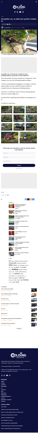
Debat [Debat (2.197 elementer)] (11, 265)
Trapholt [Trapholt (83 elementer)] (18, 280)
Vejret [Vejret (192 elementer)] (13, 282)
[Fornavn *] (19, 153)
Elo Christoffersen (7, 27)
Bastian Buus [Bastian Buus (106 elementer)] (17, 261)
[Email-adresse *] (19, 161)
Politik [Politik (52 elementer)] (16, 276)
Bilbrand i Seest (4, 314)
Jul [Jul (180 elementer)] (14, 267)
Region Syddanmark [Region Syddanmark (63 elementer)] (21, 276)
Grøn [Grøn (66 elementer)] (18, 265)
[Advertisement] (19, 65)
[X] (17, 12)
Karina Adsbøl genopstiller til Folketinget (9, 294)
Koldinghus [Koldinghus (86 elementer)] (21, 270)
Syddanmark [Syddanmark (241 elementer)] (22, 278)
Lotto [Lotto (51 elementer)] (12, 274)
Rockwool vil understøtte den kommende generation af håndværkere (20, 206)
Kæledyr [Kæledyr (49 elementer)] (10, 274)
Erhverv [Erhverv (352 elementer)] (15, 265)
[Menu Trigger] (2, 2)
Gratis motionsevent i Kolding (7, 289)
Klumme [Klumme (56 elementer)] (10, 270)
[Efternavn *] (19, 157)
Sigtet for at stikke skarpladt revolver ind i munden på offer (12, 412)
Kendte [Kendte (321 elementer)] (17, 267)
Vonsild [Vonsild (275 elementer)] (17, 282)
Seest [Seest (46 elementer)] (25, 276)
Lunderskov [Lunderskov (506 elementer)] (17, 274)
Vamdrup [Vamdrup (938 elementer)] (25, 280)
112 (15, 254)
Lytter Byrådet (4, 407)
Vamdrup (16, 208)
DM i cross (3, 309)
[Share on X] (6, 24)
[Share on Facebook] (4, 24)
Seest (2, 16)
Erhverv (33, 306)
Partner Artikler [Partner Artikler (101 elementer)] (12, 276)
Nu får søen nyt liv (5, 299)
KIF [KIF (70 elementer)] (20, 267)
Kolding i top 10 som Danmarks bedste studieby (10, 410)
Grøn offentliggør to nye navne (21, 232)
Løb (32, 311)
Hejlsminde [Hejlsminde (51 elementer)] (27, 265)
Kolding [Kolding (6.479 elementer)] (15, 270)
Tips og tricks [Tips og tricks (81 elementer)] (11, 280)
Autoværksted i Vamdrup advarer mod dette (9, 415)
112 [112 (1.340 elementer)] (9, 261)
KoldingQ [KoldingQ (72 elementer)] (16, 272)
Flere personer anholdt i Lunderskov (22, 253)
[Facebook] (15, 12)
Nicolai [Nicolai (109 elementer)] (22, 274)
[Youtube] (20, 12)
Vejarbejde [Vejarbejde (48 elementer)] (10, 282)
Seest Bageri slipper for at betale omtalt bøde (10, 304)
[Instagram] (23, 12)
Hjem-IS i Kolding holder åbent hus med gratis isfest (10, 429)
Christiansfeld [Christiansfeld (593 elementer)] (12, 263)
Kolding (16, 213)
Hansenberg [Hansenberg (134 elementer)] (22, 265)
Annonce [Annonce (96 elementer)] (12, 261)
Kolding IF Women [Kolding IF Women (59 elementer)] (12, 272)
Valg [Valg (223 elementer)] (21, 280)
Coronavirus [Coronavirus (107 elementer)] (19, 263)
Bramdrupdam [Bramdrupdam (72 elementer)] (25, 261)
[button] (9, 24)
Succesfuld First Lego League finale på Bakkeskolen (11, 318)
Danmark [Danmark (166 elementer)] (24, 263)
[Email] (7, 24)
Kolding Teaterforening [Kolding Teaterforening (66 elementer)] (22, 272)
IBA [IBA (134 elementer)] (9, 267)
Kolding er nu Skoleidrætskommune (22, 226)
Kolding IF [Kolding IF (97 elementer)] (25, 270)
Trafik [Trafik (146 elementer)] (15, 280)
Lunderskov (18, 254)
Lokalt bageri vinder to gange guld (8, 323)
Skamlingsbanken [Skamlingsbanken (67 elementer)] (15, 278)
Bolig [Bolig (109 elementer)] (21, 261)
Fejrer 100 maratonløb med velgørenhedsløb (9, 423)
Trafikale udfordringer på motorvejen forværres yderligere (12, 426)
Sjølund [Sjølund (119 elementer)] (10, 278)
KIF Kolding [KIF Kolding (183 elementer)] (23, 267)
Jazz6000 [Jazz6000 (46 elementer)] (12, 267)
